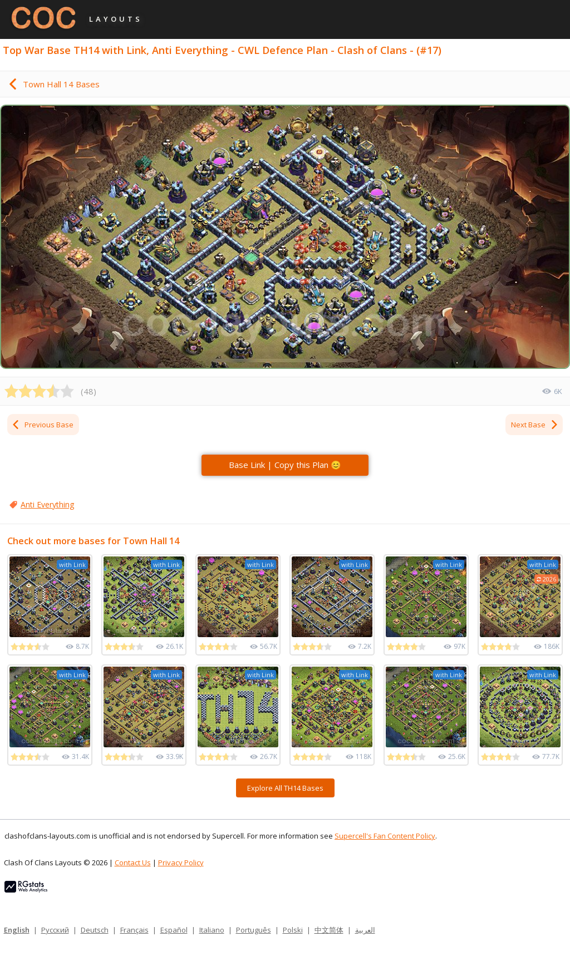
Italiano (211, 930)
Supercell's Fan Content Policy (385, 836)
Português (253, 930)
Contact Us (133, 862)
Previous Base (42, 425)
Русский (55, 930)
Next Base (535, 425)
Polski (293, 930)
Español (174, 930)
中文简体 (329, 930)
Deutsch (95, 930)
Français (134, 930)
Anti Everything (47, 504)
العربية (365, 930)
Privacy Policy (181, 862)
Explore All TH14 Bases (285, 788)
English (17, 930)
